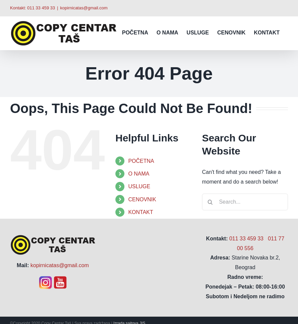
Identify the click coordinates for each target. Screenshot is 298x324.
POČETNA (141, 161)
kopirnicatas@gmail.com (84, 7)
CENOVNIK (142, 199)
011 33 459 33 (41, 7)
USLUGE (139, 186)
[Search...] (245, 202)
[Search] (210, 202)
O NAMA (138, 174)
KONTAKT (140, 212)
